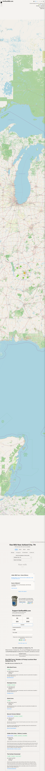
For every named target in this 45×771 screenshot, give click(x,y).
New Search (25, 552)
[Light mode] (41, 1)
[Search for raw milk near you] (22, 557)
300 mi (28, 549)
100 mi (20, 549)
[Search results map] (22, 272)
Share (12, 552)
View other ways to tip (22, 643)
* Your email (14, 632)
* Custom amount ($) (16, 627)
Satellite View (42, 8)
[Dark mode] (38, 1)
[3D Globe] (34, 1)
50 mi (16, 549)
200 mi (24, 549)
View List (32, 552)
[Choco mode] (39, 1)
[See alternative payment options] (24, 640)
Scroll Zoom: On (41, 7)
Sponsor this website (23, 591)
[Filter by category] (22, 560)
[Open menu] (43, 1)
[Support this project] (36, 1)
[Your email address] (22, 634)
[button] (17, 277)
